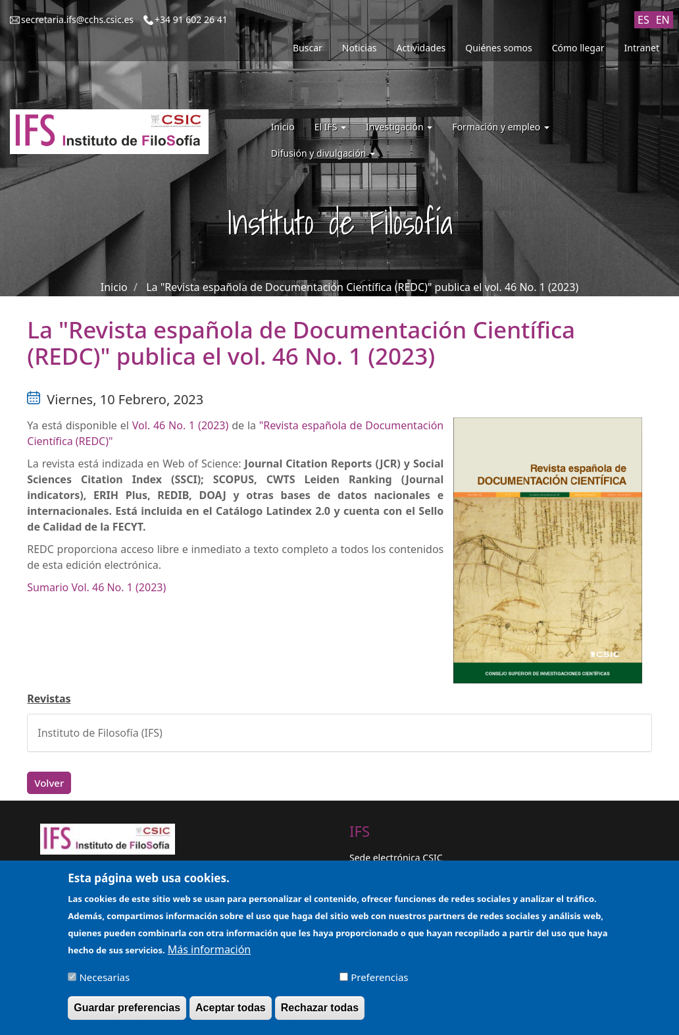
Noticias (359, 47)
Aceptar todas (230, 1015)
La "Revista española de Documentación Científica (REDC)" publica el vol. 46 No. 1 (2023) (362, 287)
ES (643, 20)
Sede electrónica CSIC (395, 857)
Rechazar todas (320, 1015)
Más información (209, 956)
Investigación (399, 126)
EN (663, 20)
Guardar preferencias (127, 1015)
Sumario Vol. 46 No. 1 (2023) (96, 587)
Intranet (641, 47)
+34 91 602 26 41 (191, 19)
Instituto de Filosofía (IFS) (100, 733)
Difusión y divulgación (323, 153)
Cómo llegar (578, 47)
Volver (49, 782)
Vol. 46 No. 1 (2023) (180, 425)
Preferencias (379, 983)
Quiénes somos (498, 47)
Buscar (307, 47)
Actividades (421, 47)
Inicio (283, 126)
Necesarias (104, 983)
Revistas (48, 698)
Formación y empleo (500, 126)
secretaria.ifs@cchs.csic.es (77, 19)
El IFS (330, 126)
